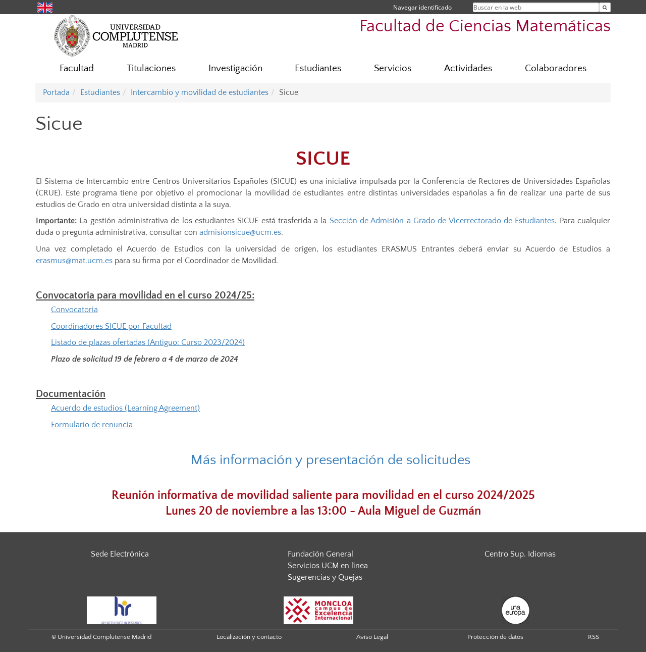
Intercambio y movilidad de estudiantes (199, 92)
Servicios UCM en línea (328, 565)
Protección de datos (495, 636)
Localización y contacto (249, 636)
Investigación (235, 68)
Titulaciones (151, 68)
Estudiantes (318, 68)
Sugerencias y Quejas (325, 577)
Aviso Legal (372, 636)
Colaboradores (555, 68)
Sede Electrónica (120, 554)
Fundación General (320, 554)
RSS (593, 636)
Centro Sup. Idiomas (520, 554)
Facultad (77, 68)
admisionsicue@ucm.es (240, 232)
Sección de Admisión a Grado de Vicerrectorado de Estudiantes (442, 220)
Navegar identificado (422, 7)
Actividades (468, 68)
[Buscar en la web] (605, 7)
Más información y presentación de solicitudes (330, 460)
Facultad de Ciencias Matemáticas (485, 26)
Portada (56, 92)
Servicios (392, 68)
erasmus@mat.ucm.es (74, 260)
